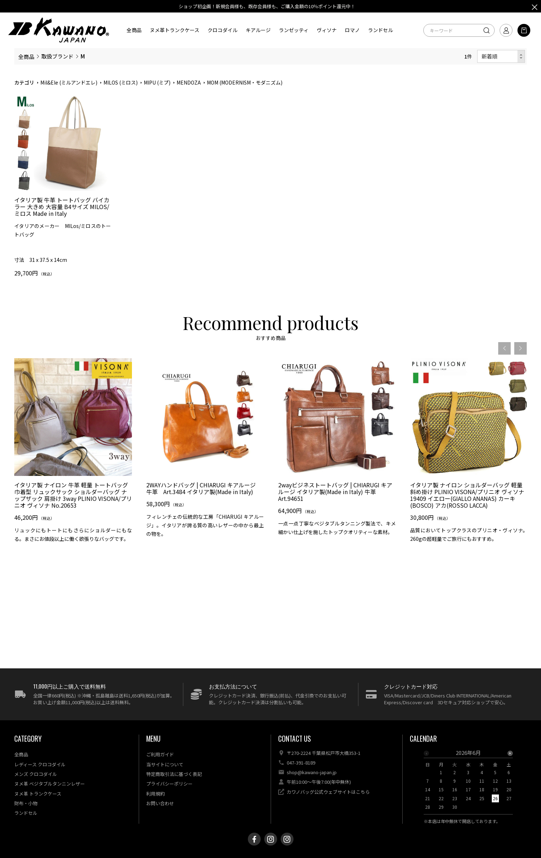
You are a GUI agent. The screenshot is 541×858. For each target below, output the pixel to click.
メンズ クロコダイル (35, 774)
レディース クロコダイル (40, 764)
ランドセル (380, 30)
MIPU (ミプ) (157, 82)
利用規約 (155, 793)
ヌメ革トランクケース (174, 30)
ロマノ (352, 30)
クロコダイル (223, 30)
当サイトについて (164, 764)
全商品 (134, 30)
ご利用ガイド (160, 754)
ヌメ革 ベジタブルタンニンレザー (49, 783)
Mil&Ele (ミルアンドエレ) (68, 82)
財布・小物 (25, 803)
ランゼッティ (293, 30)
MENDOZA (189, 82)
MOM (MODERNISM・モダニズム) (244, 82)
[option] (73, 471)
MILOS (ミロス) (120, 82)
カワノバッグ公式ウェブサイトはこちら (328, 791)
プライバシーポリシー (169, 783)
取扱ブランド (57, 56)
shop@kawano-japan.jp (312, 772)
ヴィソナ (327, 30)
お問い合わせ (160, 803)
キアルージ (258, 30)
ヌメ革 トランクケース (37, 793)
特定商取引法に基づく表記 (174, 774)
